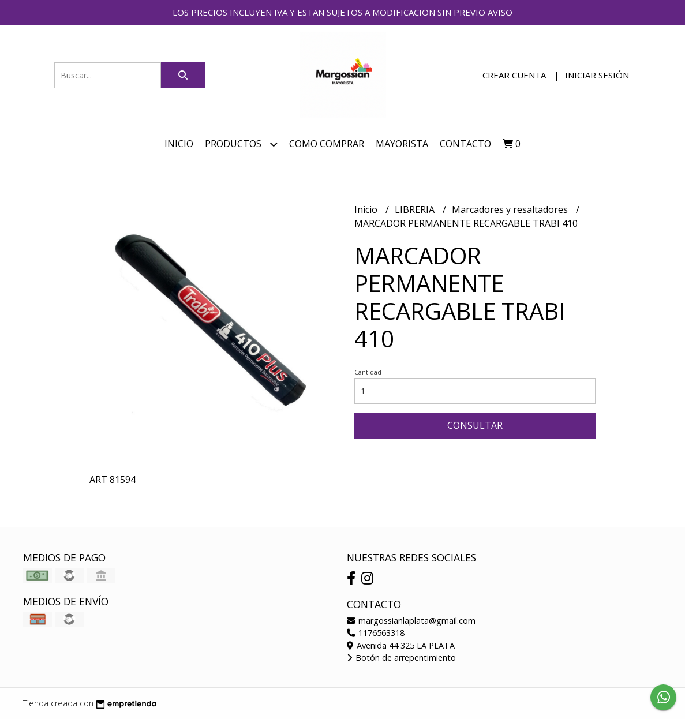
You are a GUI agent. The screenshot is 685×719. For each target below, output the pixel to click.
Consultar (475, 425)
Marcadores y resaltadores (511, 209)
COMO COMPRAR (326, 143)
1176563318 (376, 632)
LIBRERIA (416, 209)
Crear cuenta (514, 75)
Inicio (178, 143)
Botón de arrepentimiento (401, 657)
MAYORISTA (402, 143)
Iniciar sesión (597, 75)
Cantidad (367, 372)
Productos (241, 144)
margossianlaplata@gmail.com (411, 620)
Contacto (465, 143)
